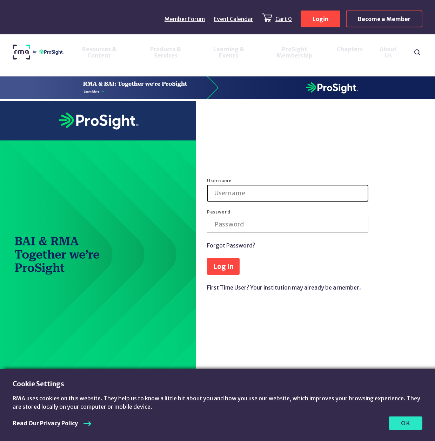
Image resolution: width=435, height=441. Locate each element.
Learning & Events (228, 52)
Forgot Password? (231, 245)
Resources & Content (99, 52)
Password (218, 212)
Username (219, 181)
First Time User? (228, 287)
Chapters (350, 49)
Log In (223, 266)
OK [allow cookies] (405, 423)
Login (320, 18)
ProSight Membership (294, 52)
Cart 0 (283, 18)
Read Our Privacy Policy (45, 423)
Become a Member (384, 18)
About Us (388, 52)
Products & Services (165, 52)
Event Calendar (233, 18)
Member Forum (185, 18)
